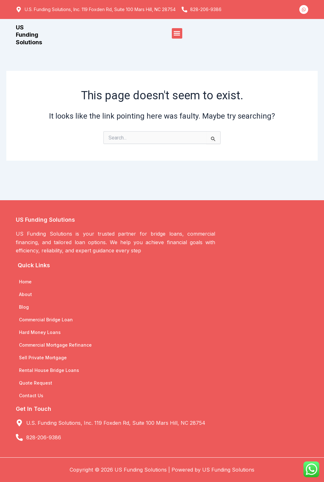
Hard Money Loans (40, 332)
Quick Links (34, 265)
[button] (177, 33)
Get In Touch (33, 408)
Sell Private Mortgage (43, 357)
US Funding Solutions (29, 35)
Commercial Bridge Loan (46, 319)
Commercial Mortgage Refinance (55, 345)
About (25, 294)
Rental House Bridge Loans (49, 370)
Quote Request (35, 383)
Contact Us (31, 395)
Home (25, 281)
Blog (24, 307)
